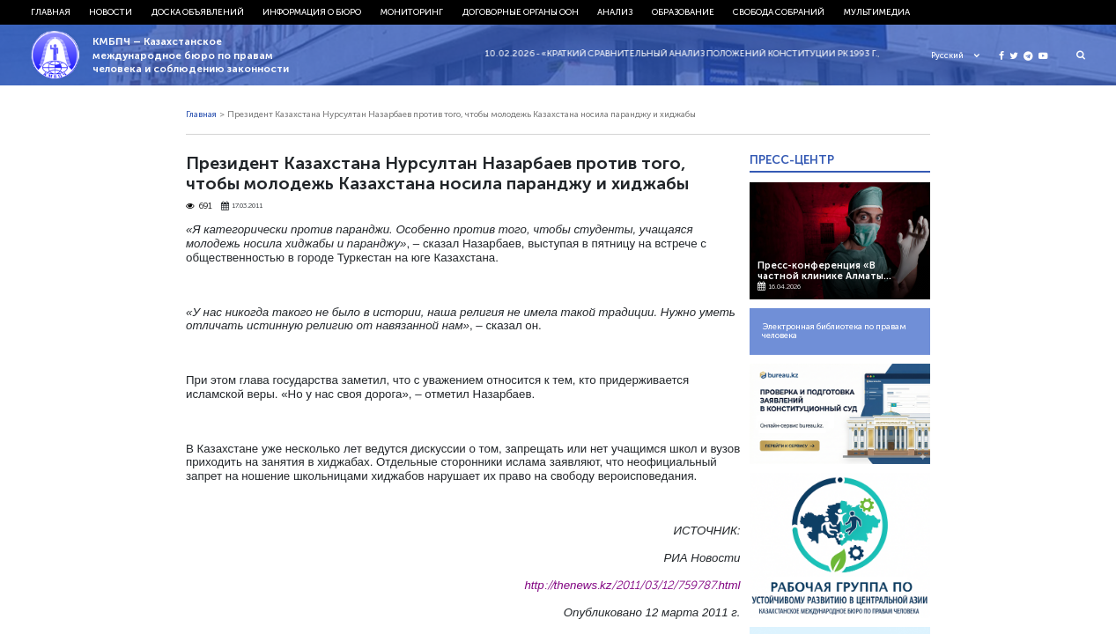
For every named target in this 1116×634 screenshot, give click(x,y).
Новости (110, 12)
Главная (50, 12)
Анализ (614, 12)
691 (199, 206)
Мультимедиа (877, 12)
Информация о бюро (311, 12)
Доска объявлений (198, 12)
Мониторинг (412, 12)
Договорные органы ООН (520, 12)
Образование (683, 12)
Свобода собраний (778, 12)
